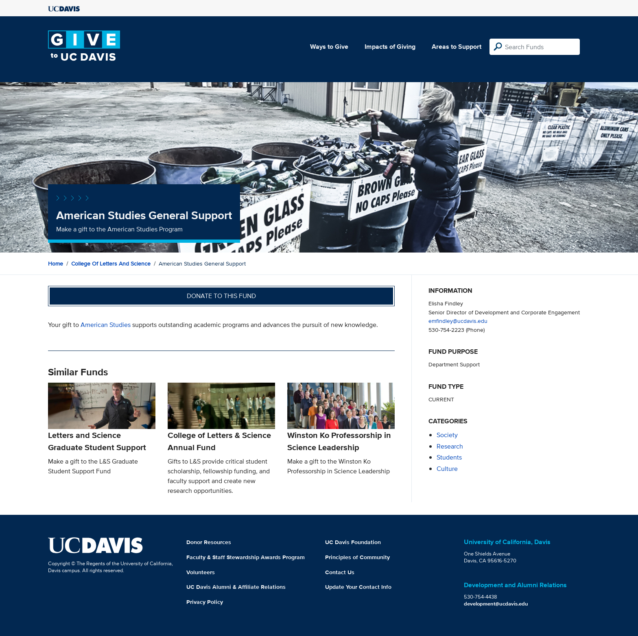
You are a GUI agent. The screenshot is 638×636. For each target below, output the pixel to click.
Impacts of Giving (390, 46)
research (450, 446)
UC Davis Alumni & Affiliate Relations (236, 587)
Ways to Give (329, 46)
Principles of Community (357, 557)
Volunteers (200, 572)
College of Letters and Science (111, 263)
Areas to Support (456, 46)
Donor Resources (208, 542)
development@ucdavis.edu (496, 604)
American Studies (106, 324)
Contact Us (339, 572)
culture (447, 468)
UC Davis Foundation (353, 542)
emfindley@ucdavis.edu (457, 320)
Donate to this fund (221, 296)
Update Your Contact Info (358, 587)
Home (55, 263)
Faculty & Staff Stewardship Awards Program (245, 557)
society (447, 435)
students (449, 457)
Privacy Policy (204, 602)
